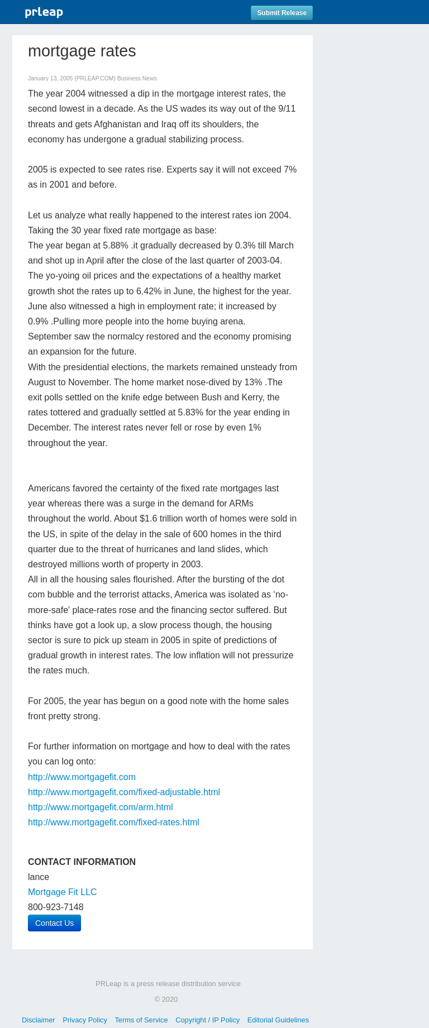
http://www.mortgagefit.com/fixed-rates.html (113, 822)
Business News (137, 78)
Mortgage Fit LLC (62, 892)
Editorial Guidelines (278, 1020)
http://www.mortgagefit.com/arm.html (100, 807)
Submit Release (282, 13)
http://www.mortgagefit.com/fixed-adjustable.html (124, 792)
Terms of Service (141, 1020)
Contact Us (54, 923)
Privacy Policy (85, 1020)
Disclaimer (38, 1020)
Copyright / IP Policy (207, 1020)
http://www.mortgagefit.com (82, 777)
